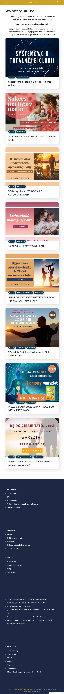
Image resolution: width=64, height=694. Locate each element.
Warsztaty (21, 132)
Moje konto (11, 658)
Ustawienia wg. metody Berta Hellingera (22, 504)
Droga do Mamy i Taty (25, 292)
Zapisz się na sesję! (14, 565)
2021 (12, 347)
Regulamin (11, 541)
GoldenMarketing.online (25, 689)
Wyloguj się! (11, 668)
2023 (12, 186)
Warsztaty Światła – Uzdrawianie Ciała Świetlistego (26, 617)
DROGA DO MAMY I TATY (16, 624)
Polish (51, 693)
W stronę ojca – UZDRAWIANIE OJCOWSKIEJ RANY (26, 603)
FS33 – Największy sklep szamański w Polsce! (24, 672)
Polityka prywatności (15, 538)
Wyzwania (32, 347)
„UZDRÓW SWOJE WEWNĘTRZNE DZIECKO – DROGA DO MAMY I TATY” (30, 611)
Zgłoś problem (12, 548)
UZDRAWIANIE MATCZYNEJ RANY (26, 246)
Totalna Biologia (23, 77)
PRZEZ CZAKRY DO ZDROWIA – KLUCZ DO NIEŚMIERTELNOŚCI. (30, 620)
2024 (12, 132)
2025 (12, 77)
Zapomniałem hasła (14, 665)
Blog (9, 569)
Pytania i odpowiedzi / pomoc (18, 545)
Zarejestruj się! (12, 651)
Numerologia (12, 500)
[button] (58, 2)
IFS (8, 497)
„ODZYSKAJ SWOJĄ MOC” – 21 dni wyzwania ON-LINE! (27, 599)
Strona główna (12, 493)
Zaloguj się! (11, 654)
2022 (12, 292)
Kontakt (10, 534)
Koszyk (10, 661)
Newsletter (11, 562)
